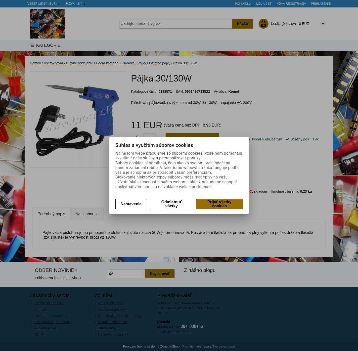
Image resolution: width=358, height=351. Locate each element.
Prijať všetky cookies (219, 204)
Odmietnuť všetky (171, 204)
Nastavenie (131, 204)
